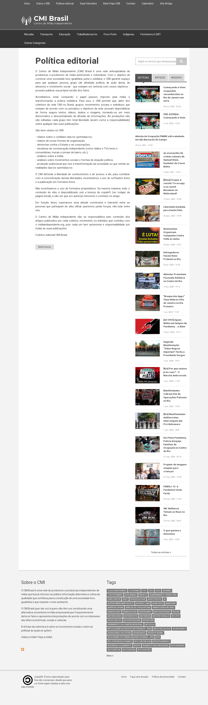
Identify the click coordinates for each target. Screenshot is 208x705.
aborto (143, 607)
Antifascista (130, 628)
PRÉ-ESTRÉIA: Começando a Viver (174, 117)
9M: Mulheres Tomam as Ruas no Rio (174, 523)
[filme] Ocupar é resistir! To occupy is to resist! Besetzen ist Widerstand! (174, 188)
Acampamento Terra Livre (163, 607)
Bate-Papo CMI (111, 3)
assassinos (139, 645)
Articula (149, 636)
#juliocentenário (117, 602)
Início (27, 3)
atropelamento (161, 653)
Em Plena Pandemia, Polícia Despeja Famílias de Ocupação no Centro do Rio (174, 455)
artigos (160, 77)
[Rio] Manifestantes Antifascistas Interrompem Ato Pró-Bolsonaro (174, 430)
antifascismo (115, 628)
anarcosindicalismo (163, 619)
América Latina (115, 619)
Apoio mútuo (114, 632)
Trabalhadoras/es (87, 34)
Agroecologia (137, 611)
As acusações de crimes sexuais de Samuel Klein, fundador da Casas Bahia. (174, 160)
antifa (176, 623)
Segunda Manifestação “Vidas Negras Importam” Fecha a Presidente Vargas (174, 356)
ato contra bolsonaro (120, 653)
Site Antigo (166, 3)
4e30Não (167, 602)
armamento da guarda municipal (125, 636)
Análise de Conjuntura (138, 619)
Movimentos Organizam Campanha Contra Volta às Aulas (174, 236)
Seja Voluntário (88, 3)
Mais (109, 667)
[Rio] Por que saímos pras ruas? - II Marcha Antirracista (175, 382)
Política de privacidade (164, 689)
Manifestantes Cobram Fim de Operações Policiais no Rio (172, 406)
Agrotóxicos (154, 611)
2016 (158, 602)
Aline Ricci (157, 615)
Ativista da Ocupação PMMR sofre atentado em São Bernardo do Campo (160, 139)
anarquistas (130, 623)
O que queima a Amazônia (172, 544)
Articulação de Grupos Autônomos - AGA (129, 640)
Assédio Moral (155, 645)
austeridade (177, 657)
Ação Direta (114, 611)
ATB (158, 649)
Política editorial (65, 3)
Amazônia (171, 615)
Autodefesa (129, 661)
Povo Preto (110, 34)
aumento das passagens (156, 657)
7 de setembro (115, 607)
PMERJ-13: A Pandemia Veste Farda (173, 501)
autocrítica (114, 661)
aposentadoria (132, 632)
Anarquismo (114, 623)
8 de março (131, 607)
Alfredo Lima (143, 615)
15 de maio (134, 602)
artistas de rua (162, 640)
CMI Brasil (50, 18)
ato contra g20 (142, 653)
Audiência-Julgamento (119, 657)
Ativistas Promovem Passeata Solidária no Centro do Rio (174, 282)
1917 (144, 602)
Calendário (148, 3)
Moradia (29, 34)
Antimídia (145, 628)
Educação (65, 34)
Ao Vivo (175, 628)
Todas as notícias (160, 564)
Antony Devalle (161, 628)
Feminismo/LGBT (150, 34)
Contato (130, 3)
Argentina (148, 632)
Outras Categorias (34, 43)
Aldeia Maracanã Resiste (120, 615)
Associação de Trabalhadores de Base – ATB (131, 649)
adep (125, 611)
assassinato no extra (119, 645)
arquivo (176, 77)
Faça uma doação (140, 689)
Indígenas (128, 34)
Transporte (46, 34)
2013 (151, 602)
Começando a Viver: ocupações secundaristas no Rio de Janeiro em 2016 (174, 94)
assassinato (179, 640)
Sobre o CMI (43, 3)
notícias (145, 77)
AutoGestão (144, 661)
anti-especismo (162, 623)
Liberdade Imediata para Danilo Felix (174, 210)
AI (165, 611)
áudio (137, 657)
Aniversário (145, 623)
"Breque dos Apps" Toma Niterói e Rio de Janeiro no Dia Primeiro (174, 306)
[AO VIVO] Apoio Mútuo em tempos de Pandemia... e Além (174, 330)
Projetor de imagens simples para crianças (173, 480)
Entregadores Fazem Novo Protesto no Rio (172, 258)
